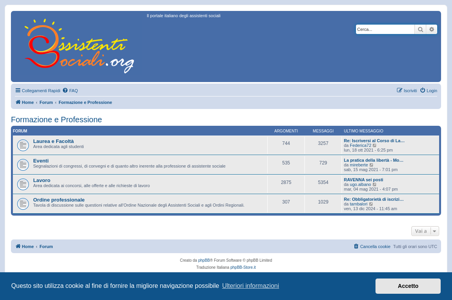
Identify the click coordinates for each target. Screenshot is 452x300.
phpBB (204, 260)
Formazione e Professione (56, 119)
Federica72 (360, 145)
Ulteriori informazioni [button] (250, 285)
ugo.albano (360, 184)
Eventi (41, 161)
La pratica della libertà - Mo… (374, 160)
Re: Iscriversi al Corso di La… (374, 140)
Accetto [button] (408, 286)
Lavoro (41, 180)
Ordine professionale (59, 200)
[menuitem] (70, 90)
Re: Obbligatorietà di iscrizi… (374, 199)
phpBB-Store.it (243, 267)
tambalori (358, 204)
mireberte (359, 164)
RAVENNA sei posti (363, 179)
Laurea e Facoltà (53, 141)
